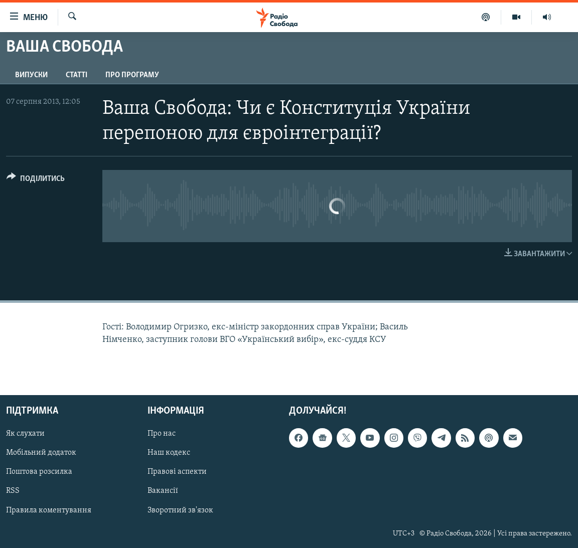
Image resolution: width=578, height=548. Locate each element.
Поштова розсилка (39, 472)
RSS (13, 491)
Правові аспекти (177, 472)
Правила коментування (48, 510)
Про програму (132, 75)
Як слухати (25, 434)
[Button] (36, 180)
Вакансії (163, 491)
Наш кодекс (169, 453)
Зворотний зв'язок (180, 510)
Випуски (31, 75)
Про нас (162, 434)
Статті (76, 75)
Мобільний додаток (41, 453)
